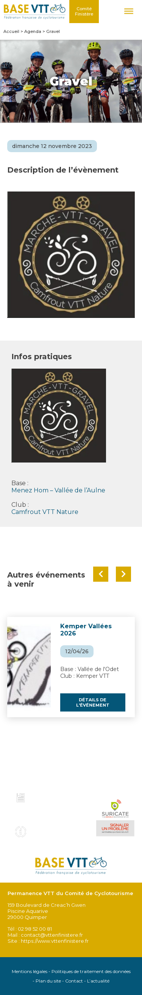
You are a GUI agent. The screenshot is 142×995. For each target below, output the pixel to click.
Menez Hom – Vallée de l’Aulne (58, 490)
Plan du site (48, 981)
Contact (74, 981)
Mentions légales (29, 971)
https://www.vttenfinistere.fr (55, 941)
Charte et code (54, 796)
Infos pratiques (55, 829)
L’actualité (98, 981)
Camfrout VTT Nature (44, 511)
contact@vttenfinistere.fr (52, 935)
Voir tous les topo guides (50, 813)
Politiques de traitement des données (91, 971)
